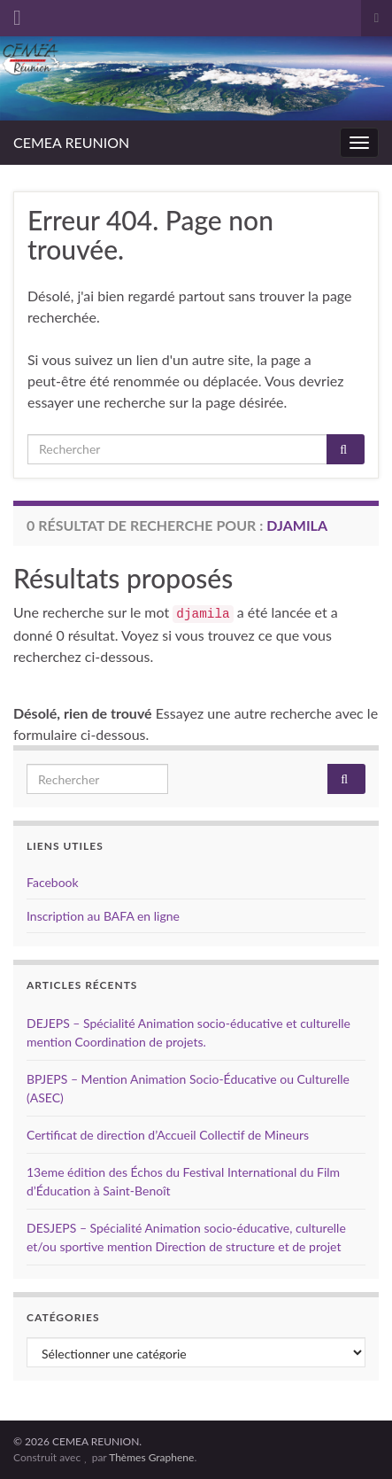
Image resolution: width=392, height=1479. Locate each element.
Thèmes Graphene (151, 1457)
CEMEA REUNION (71, 142)
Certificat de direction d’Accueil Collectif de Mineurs (168, 1134)
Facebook (53, 882)
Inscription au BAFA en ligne (103, 915)
